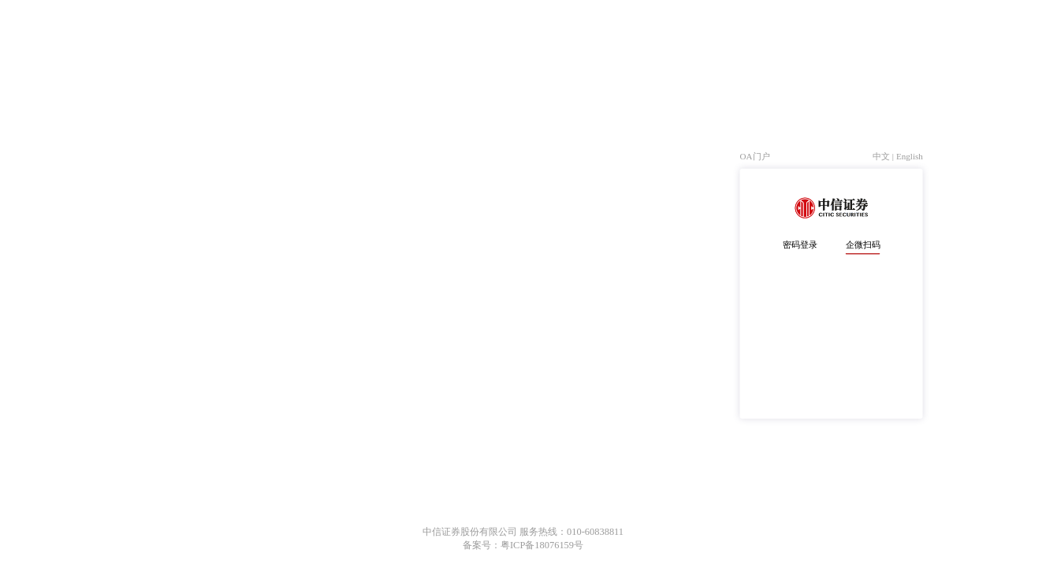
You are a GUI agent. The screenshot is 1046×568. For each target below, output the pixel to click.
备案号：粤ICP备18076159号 (523, 545)
